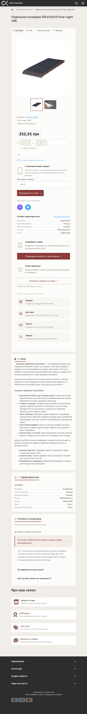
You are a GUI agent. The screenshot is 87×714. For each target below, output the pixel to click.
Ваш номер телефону (25, 179)
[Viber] (20, 207)
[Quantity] (33, 143)
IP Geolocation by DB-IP (53, 695)
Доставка (30, 312)
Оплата (29, 324)
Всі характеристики (62, 216)
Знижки (29, 335)
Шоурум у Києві (28, 600)
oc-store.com (49, 692)
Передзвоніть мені (30, 193)
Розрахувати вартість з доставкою (43, 256)
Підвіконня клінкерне (24, 10)
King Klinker (32, 117)
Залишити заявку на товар (43, 281)
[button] (76, 3)
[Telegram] (28, 207)
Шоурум (29, 300)
